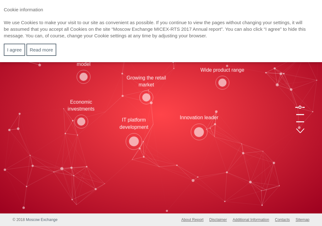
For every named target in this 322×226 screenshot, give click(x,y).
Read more (41, 49)
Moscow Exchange (42, 220)
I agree (14, 49)
